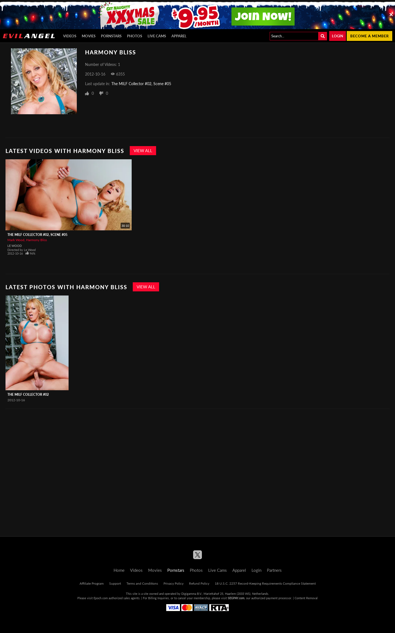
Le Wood (14, 245)
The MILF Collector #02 (28, 394)
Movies (88, 36)
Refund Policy (199, 583)
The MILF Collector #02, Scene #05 (141, 83)
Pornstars (111, 36)
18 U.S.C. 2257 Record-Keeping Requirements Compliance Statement (265, 583)
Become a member (369, 36)
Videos (69, 36)
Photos (134, 36)
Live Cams (157, 36)
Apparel (179, 36)
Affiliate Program (92, 583)
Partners (274, 570)
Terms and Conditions (142, 583)
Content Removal (306, 598)
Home (119, 570)
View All (143, 150)
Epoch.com (101, 598)
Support (115, 583)
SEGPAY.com (236, 598)
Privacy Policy (173, 583)
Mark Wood (15, 240)
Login (337, 36)
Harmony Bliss (36, 240)
